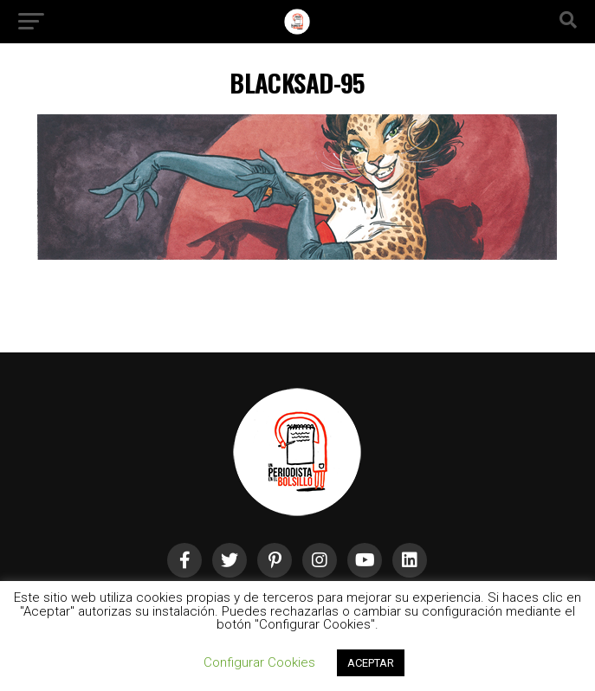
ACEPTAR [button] (370, 662)
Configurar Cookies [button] (259, 662)
